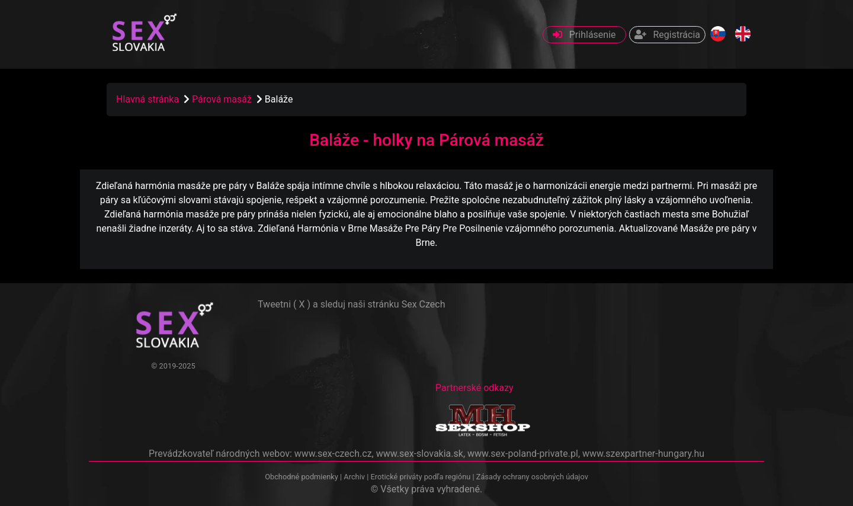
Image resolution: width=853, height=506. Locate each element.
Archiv (354, 476)
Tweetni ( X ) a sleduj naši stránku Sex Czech (351, 304)
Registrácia (667, 34)
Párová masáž (223, 99)
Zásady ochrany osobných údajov (532, 476)
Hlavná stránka (147, 99)
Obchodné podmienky (302, 476)
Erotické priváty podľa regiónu (420, 476)
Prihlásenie (584, 34)
